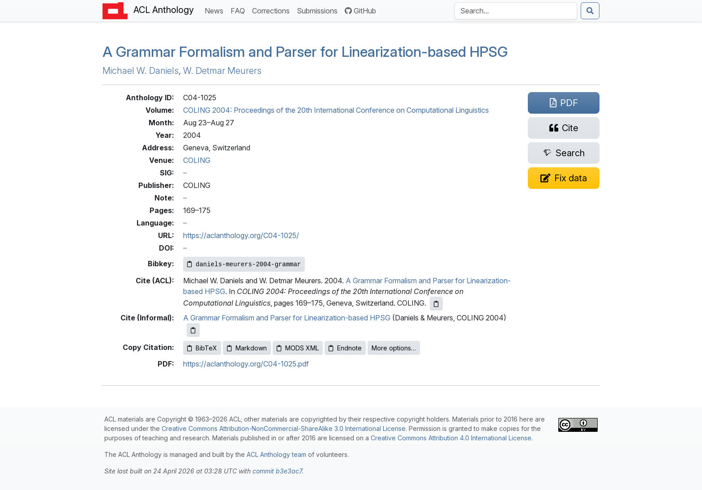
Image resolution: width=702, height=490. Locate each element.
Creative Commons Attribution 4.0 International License (451, 438)
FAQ (239, 10)
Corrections (272, 10)
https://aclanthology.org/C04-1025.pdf (246, 363)
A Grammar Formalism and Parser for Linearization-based (305, 51)
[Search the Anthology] (515, 10)
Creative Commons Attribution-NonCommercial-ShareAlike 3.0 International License (284, 428)
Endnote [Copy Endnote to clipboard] (345, 348)
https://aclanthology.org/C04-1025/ (241, 235)
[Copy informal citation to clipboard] (193, 330)
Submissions (319, 10)
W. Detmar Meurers (222, 70)
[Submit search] (590, 10)
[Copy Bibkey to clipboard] (244, 264)
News (216, 10)
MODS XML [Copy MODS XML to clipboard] (298, 348)
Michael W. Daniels (141, 70)
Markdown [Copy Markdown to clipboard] (247, 348)
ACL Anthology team (276, 454)
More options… (394, 348)
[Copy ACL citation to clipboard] (436, 304)
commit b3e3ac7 (277, 471)
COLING (196, 160)
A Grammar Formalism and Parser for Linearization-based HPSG (286, 317)
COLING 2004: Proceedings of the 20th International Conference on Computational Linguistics (336, 110)
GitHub (360, 10)
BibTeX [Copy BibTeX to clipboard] (202, 348)
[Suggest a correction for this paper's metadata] (563, 178)
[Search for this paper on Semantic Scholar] (563, 153)
